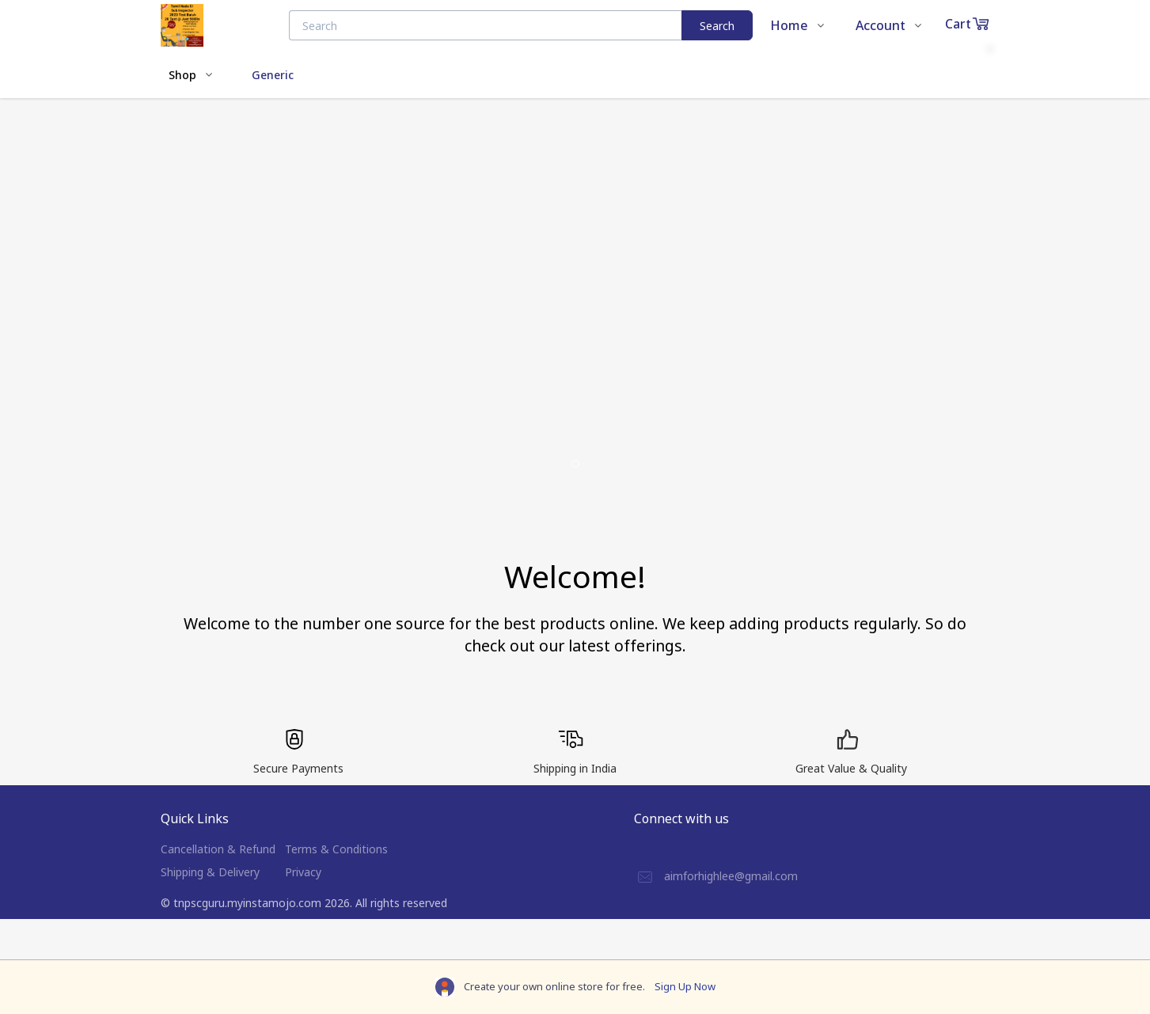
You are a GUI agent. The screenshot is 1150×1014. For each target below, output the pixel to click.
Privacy (303, 871)
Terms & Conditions (336, 848)
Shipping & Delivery (210, 871)
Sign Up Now (685, 986)
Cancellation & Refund (218, 848)
